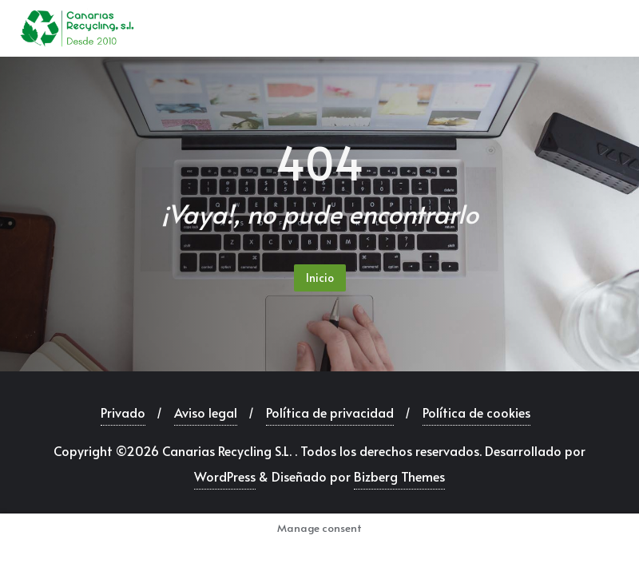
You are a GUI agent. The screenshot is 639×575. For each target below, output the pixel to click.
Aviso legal (205, 412)
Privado (123, 412)
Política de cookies (476, 412)
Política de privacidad (330, 412)
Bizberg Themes (399, 476)
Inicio (320, 277)
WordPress (225, 476)
